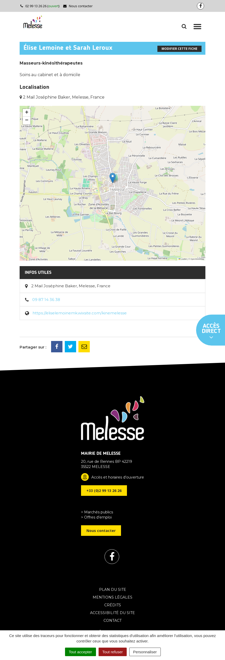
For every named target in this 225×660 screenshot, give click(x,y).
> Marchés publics (97, 512)
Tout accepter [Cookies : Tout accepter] (80, 652)
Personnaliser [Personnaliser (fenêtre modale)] (145, 652)
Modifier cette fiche (179, 48)
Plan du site (112, 589)
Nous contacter (78, 6)
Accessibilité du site (112, 612)
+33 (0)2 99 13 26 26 (104, 490)
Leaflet (183, 259)
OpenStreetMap (197, 259)
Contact (112, 620)
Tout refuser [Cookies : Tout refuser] (112, 652)
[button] (112, 178)
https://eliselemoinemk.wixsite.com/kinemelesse (80, 313)
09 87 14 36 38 (46, 299)
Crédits (112, 605)
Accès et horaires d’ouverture (117, 477)
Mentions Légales (112, 597)
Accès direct (211, 331)
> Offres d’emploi (96, 517)
